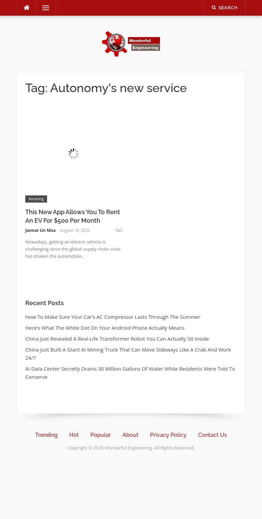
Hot (74, 435)
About (130, 435)
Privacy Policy (168, 435)
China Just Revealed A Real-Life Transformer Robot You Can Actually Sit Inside (117, 338)
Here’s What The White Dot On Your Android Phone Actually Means (105, 327)
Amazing (36, 198)
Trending (46, 435)
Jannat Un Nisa (40, 230)
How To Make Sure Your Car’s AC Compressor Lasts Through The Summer (112, 316)
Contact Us (212, 435)
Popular (100, 435)
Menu (43, 7)
